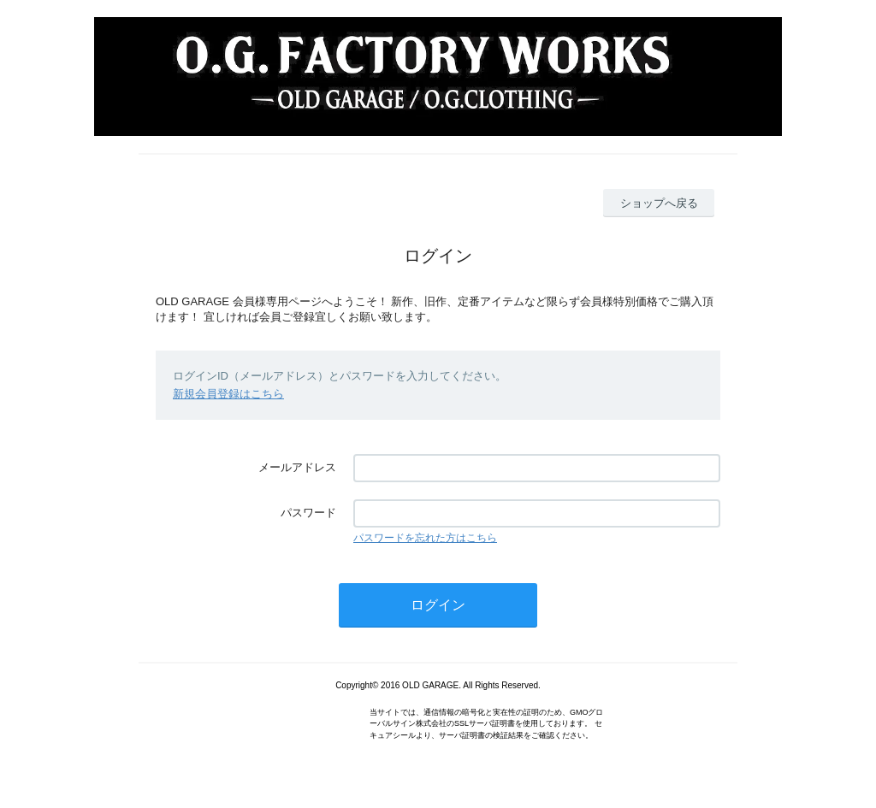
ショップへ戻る (659, 203)
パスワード (308, 512)
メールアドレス (297, 467)
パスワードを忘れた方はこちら (425, 538)
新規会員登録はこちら (228, 393)
